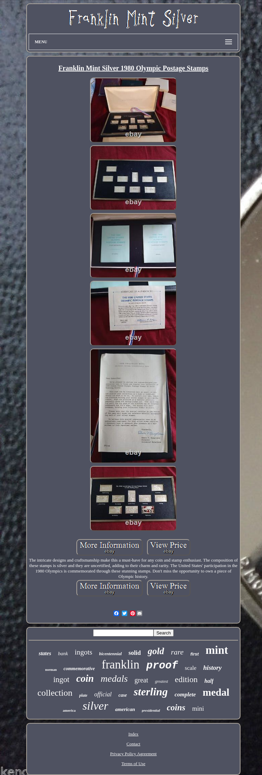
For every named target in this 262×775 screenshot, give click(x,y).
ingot (61, 679)
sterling (151, 691)
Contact (133, 743)
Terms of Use (133, 763)
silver (95, 705)
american (125, 709)
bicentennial (110, 653)
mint (217, 650)
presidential (151, 710)
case (122, 695)
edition (186, 679)
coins (176, 707)
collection (55, 693)
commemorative (79, 668)
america (69, 710)
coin (85, 678)
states (45, 653)
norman (51, 670)
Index (133, 734)
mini (198, 708)
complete (185, 694)
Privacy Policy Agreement (133, 753)
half (209, 681)
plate (83, 695)
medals (114, 678)
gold (156, 651)
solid (135, 652)
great (141, 680)
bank (63, 653)
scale (190, 668)
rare (177, 652)
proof (162, 666)
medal (216, 692)
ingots (83, 652)
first (194, 654)
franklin (121, 664)
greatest (161, 681)
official (103, 694)
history (212, 667)
